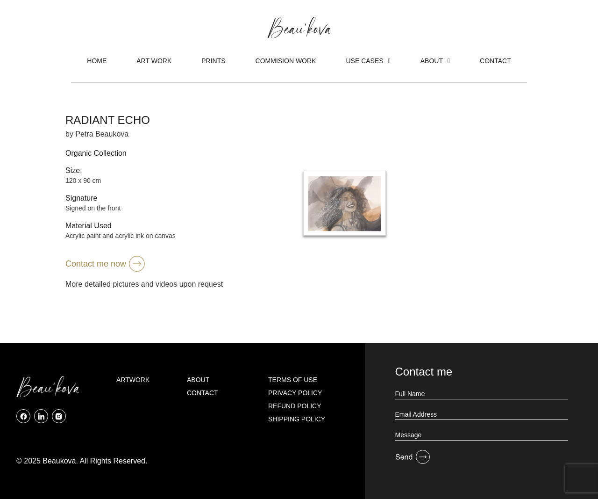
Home (97, 61)
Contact (495, 61)
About (435, 61)
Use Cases (368, 61)
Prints (213, 61)
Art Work (153, 61)
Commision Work (286, 61)
